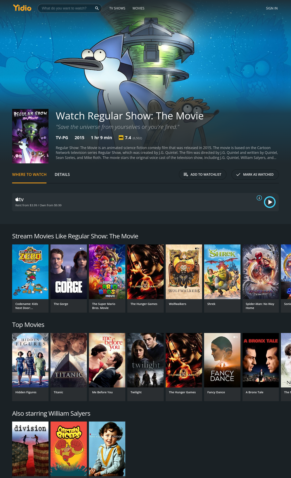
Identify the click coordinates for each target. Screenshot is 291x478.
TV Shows (117, 8)
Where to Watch (29, 174)
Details (62, 174)
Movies (138, 8)
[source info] (258, 197)
